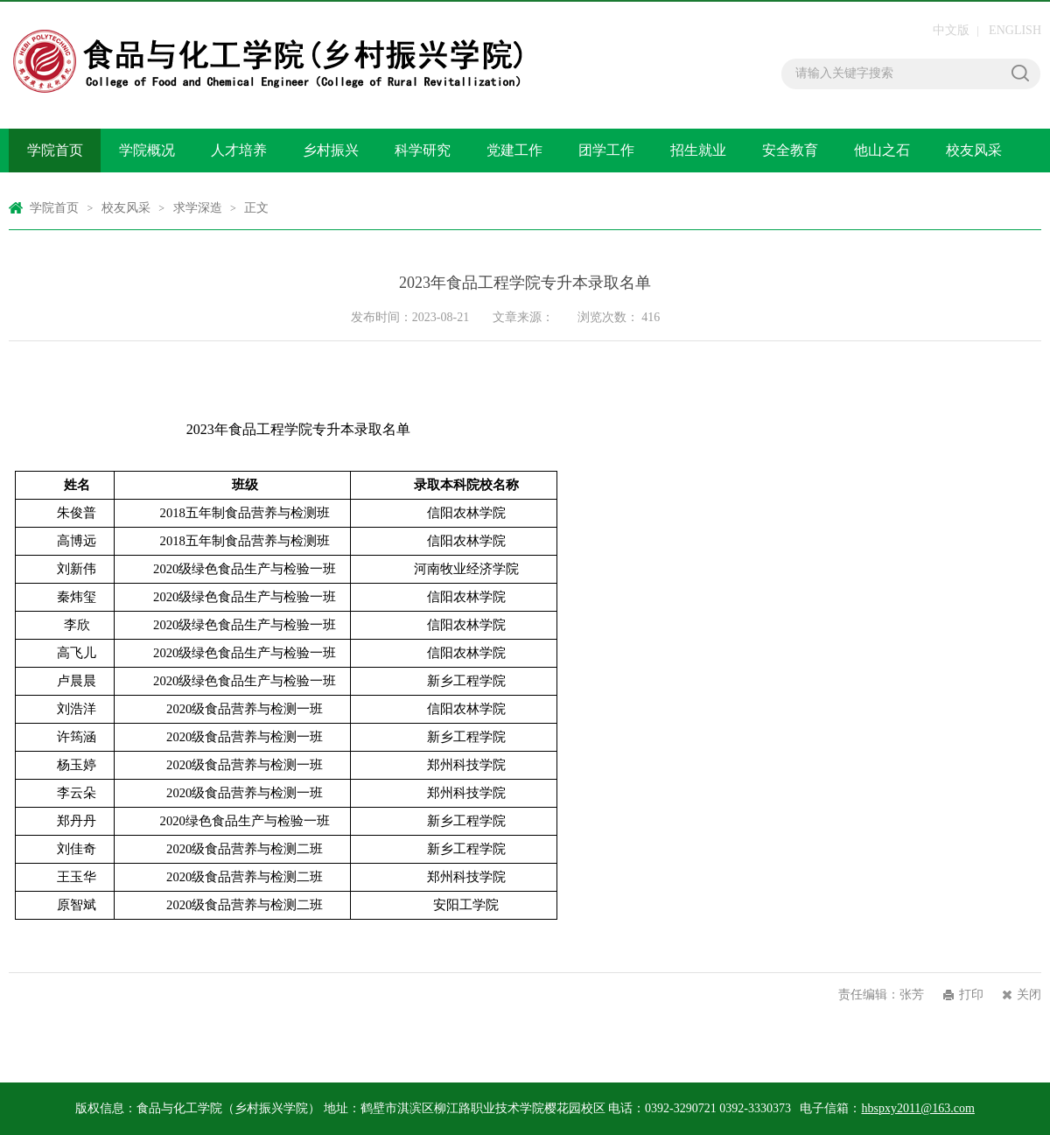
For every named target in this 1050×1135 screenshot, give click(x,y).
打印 (971, 994)
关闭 (1029, 994)
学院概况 (147, 150)
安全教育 (790, 150)
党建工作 (514, 150)
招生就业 (698, 150)
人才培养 (239, 150)
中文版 (951, 30)
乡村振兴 (331, 150)
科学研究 (423, 150)
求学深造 (197, 207)
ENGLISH (1015, 30)
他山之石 (882, 150)
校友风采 (974, 150)
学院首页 (55, 150)
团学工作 (606, 150)
